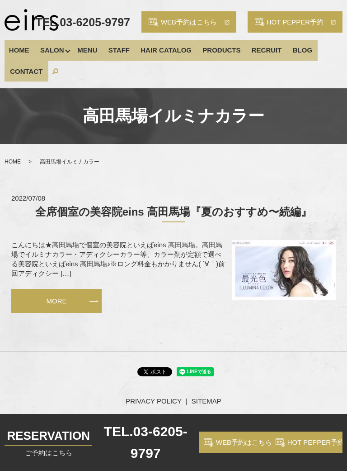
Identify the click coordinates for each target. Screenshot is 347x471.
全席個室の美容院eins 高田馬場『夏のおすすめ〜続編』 (173, 184)
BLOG (272, 47)
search (331, 47)
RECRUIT (242, 47)
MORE (57, 273)
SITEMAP (206, 373)
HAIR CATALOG (151, 47)
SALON (47, 47)
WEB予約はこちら (244, 442)
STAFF (109, 47)
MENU (82, 47)
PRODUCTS (202, 47)
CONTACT (305, 47)
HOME (19, 47)
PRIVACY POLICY (154, 373)
